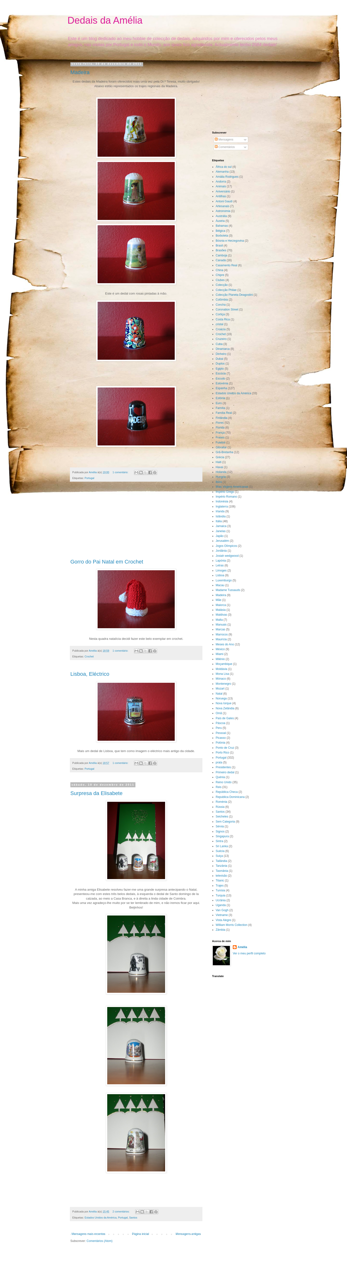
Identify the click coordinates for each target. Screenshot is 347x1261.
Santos (133, 1217)
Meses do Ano (225, 644)
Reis (218, 787)
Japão (220, 536)
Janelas (221, 531)
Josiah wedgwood (227, 555)
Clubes (220, 280)
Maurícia (221, 639)
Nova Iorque (223, 703)
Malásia (221, 610)
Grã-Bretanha (224, 452)
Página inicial (140, 1234)
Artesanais (222, 206)
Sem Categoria (225, 821)
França (220, 432)
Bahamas (222, 225)
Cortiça (220, 314)
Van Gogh (222, 910)
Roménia (221, 801)
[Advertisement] (136, 523)
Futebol (220, 442)
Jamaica (221, 526)
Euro (219, 403)
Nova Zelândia (225, 708)
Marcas (220, 629)
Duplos (220, 363)
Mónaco (221, 678)
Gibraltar (221, 447)
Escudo (220, 378)
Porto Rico (222, 752)
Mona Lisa (222, 674)
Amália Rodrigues (227, 176)
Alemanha (222, 171)
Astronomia (223, 211)
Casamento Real (226, 265)
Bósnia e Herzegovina (230, 240)
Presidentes (223, 767)
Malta (219, 619)
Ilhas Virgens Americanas (232, 486)
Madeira (79, 72)
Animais (221, 186)
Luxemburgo (224, 580)
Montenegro (223, 683)
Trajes (220, 885)
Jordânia (221, 550)
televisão (221, 875)
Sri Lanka (222, 846)
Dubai (219, 358)
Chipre (220, 275)
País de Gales (225, 718)
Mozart (220, 688)
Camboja (221, 255)
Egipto (220, 368)
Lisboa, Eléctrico (89, 674)
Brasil (219, 245)
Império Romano (226, 496)
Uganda (221, 905)
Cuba (219, 344)
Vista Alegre (223, 920)
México (220, 649)
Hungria (221, 477)
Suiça (219, 856)
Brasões (221, 250)
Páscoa (220, 723)
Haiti (218, 462)
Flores (220, 422)
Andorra (221, 181)
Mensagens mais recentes (88, 1234)
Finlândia (221, 418)
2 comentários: (121, 1211)
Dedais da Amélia (104, 20)
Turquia (220, 895)
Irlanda (220, 511)
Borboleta (222, 235)
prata (219, 762)
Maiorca (221, 605)
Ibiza (219, 482)
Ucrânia (221, 900)
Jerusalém (222, 540)
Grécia (220, 457)
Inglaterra (222, 506)
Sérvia (220, 826)
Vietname (222, 915)
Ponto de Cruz (225, 747)
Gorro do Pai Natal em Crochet (106, 562)
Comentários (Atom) (99, 1241)
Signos (220, 831)
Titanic (220, 880)
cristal (219, 324)
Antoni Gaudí (224, 201)
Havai (219, 467)
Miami (219, 654)
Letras (220, 565)
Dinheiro (221, 354)
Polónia (220, 742)
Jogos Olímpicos (226, 546)
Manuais (221, 624)
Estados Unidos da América (101, 1217)
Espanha (221, 388)
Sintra (219, 841)
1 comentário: (121, 472)
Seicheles (222, 816)
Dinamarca (223, 349)
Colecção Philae (226, 290)
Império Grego (225, 491)
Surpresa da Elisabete (96, 793)
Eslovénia (222, 383)
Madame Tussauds (228, 590)
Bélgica (220, 230)
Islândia (221, 516)
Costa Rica (223, 319)
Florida (220, 427)
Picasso (221, 738)
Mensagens (224, 139)
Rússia (220, 807)
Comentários (225, 147)
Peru (219, 728)
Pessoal (221, 733)
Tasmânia (222, 871)
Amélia (242, 947)
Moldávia (221, 669)
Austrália (221, 216)
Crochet (89, 656)
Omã (219, 713)
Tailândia (221, 861)
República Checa (227, 792)
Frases (220, 437)
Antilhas (221, 196)
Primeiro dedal (225, 772)
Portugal (89, 478)
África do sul (224, 167)
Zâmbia (220, 929)
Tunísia (220, 890)
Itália (219, 521)
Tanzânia (221, 865)
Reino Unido (224, 782)
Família (220, 408)
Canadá (221, 260)
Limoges (221, 570)
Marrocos (222, 634)
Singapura (222, 836)
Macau (220, 585)
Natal (219, 693)
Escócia (221, 373)
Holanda (221, 472)
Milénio (220, 659)
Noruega (221, 698)
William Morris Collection (231, 925)
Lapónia (221, 560)
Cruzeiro (221, 339)
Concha (221, 304)
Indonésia (222, 501)
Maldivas (221, 614)
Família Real (224, 413)
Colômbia (222, 299)
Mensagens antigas (188, 1234)
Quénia (220, 777)
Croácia (221, 329)
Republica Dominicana (230, 797)
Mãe (218, 600)
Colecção (222, 285)
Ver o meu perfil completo (249, 953)
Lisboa (220, 575)
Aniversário (223, 191)
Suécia (220, 851)
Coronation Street (227, 309)
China (219, 270)
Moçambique (224, 664)
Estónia (220, 398)
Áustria (220, 221)
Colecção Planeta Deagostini (234, 294)
